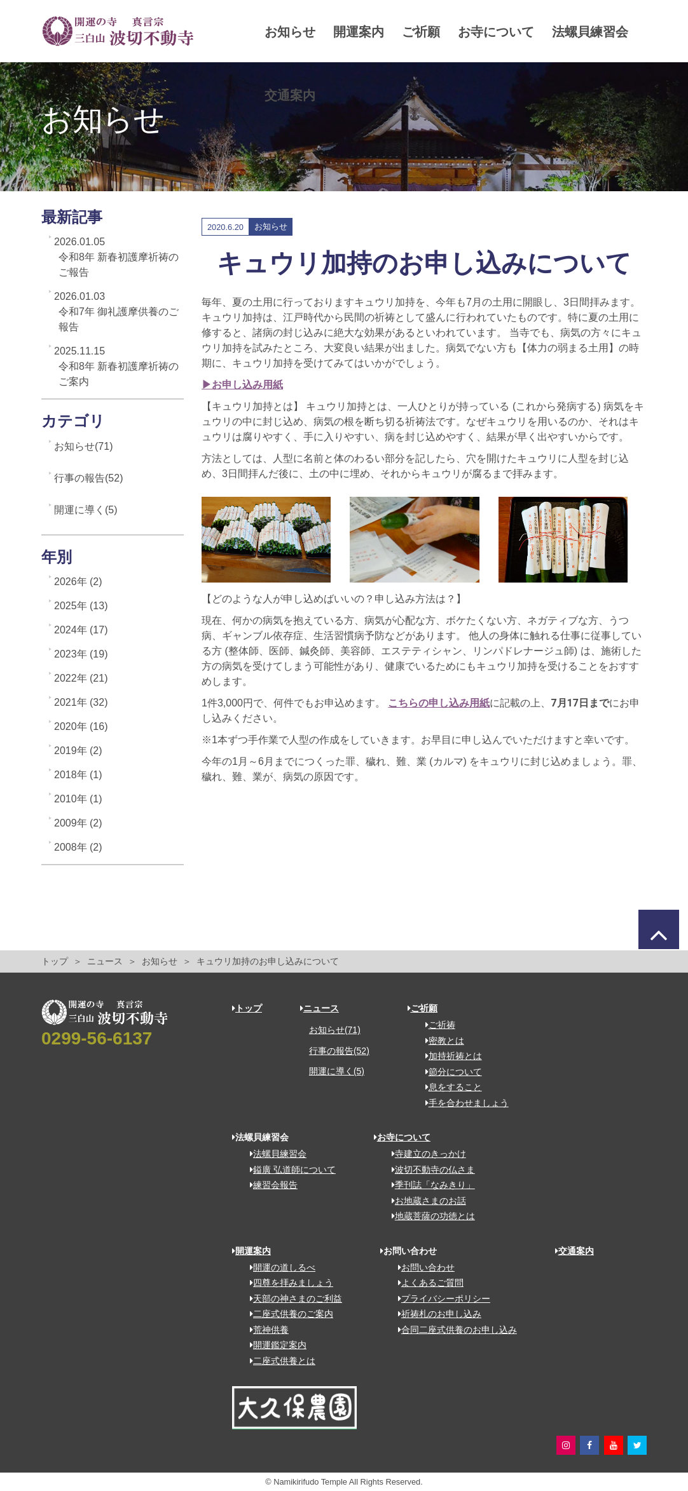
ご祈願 (423, 31)
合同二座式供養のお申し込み (453, 1330)
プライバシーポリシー (439, 1298)
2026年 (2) (78, 581)
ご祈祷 (435, 1025)
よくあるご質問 (426, 1283)
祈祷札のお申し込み (435, 1314)
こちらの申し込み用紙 (439, 703)
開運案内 (361, 31)
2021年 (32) (81, 702)
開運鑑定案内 (273, 1345)
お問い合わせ (422, 1267)
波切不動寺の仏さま (429, 1169)
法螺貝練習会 (305, 95)
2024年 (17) (81, 629)
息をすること (449, 1087)
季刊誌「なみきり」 (429, 1185)
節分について (449, 1072)
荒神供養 (265, 1330)
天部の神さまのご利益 (291, 1298)
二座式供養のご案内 (287, 1314)
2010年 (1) (78, 798)
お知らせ (292, 31)
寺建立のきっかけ (424, 1154)
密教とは (440, 1041)
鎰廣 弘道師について (288, 1169)
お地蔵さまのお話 (424, 1201)
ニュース (105, 961)
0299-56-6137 (96, 1038)
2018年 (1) (78, 774)
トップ (54, 961)
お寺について (498, 31)
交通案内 (386, 95)
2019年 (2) (78, 750)
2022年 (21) (81, 678)
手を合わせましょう (462, 1103)
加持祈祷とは (449, 1056)
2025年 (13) (81, 605)
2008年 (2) (78, 847)
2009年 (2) (78, 823)
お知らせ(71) (83, 446)
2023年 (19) (81, 654)
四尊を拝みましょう (287, 1283)
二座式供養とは (278, 1361)
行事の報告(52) (88, 478)
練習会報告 (269, 1185)
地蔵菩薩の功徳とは (429, 1216)
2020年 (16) (81, 726)
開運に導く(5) (86, 509)
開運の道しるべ (278, 1267)
